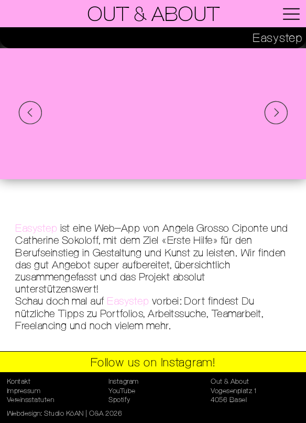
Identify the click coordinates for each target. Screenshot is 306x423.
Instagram (123, 382)
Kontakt (19, 382)
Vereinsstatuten (30, 400)
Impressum (24, 391)
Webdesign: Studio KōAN (45, 414)
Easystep (36, 228)
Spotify (119, 400)
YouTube (122, 391)
